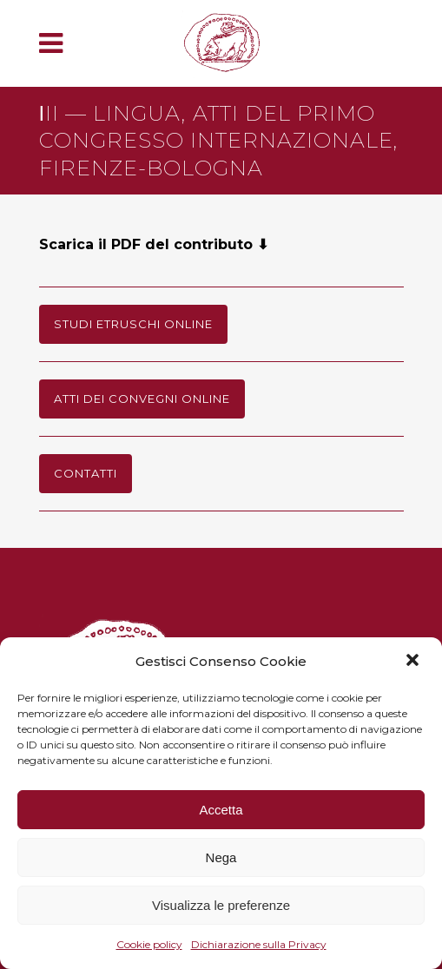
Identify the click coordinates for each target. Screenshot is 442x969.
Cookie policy (149, 944)
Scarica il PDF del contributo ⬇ (153, 244)
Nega (221, 857)
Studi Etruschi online (133, 324)
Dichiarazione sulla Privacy (259, 944)
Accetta (220, 809)
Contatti (85, 473)
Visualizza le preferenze (221, 905)
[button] (414, 661)
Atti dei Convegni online (142, 398)
